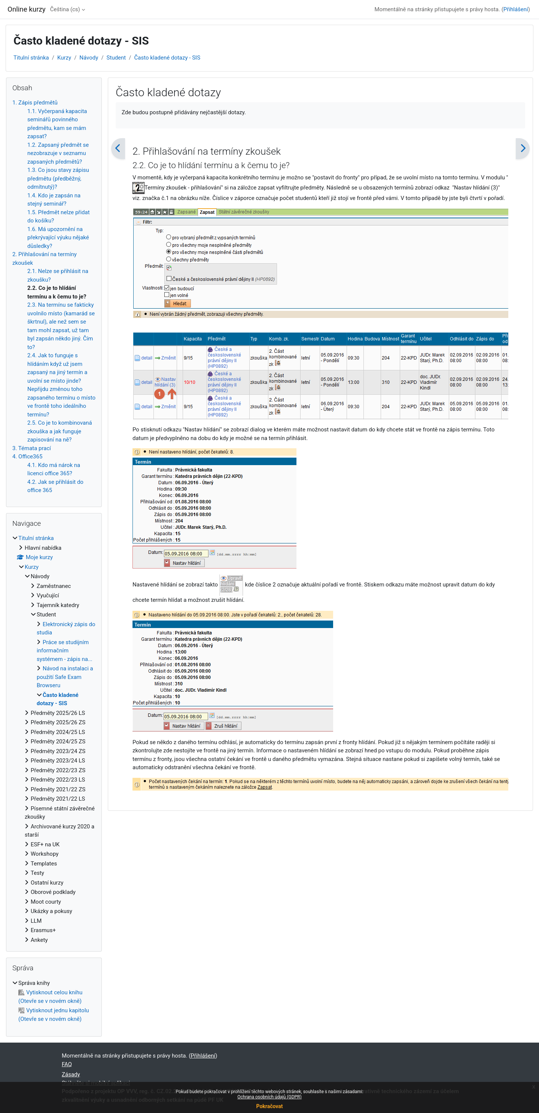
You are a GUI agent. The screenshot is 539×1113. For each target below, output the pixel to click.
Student (116, 57)
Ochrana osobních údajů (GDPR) (269, 1097)
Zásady (71, 1074)
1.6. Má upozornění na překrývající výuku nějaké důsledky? (58, 237)
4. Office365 (27, 456)
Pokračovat (269, 1106)
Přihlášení (515, 9)
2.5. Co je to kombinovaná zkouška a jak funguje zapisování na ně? (59, 431)
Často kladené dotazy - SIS (167, 57)
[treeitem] (53, 739)
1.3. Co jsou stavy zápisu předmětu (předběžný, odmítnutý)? (58, 178)
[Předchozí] (118, 148)
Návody (88, 57)
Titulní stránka (31, 57)
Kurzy (64, 57)
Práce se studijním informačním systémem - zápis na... (64, 650)
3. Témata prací (31, 448)
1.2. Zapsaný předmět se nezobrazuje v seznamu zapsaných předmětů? (58, 153)
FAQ (67, 1064)
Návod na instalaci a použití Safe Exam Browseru (65, 677)
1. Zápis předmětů (35, 102)
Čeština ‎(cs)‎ (65, 9)
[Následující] (523, 148)
